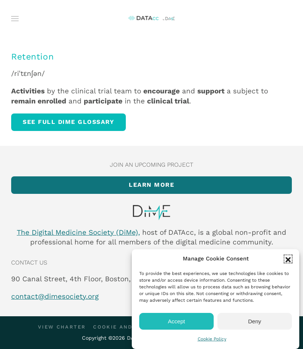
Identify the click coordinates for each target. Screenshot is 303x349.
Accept (176, 321)
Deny (254, 321)
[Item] (151, 212)
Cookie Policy (212, 339)
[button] (288, 259)
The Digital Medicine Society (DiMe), (78, 232)
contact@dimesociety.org (55, 296)
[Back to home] (151, 18)
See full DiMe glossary (68, 121)
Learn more (151, 184)
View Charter (62, 327)
